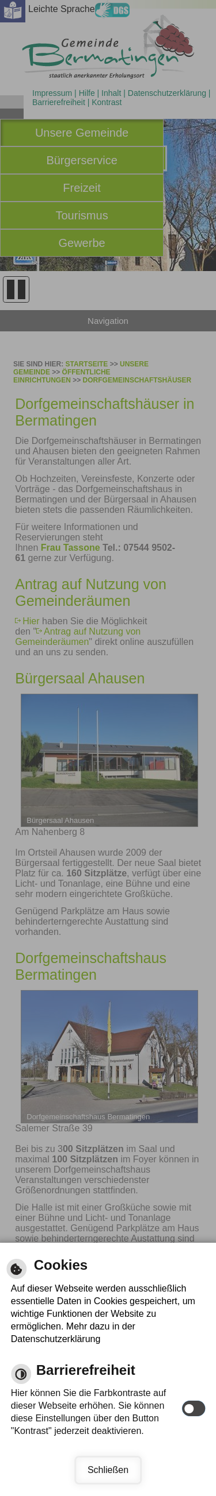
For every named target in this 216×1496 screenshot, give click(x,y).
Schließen (108, 1470)
